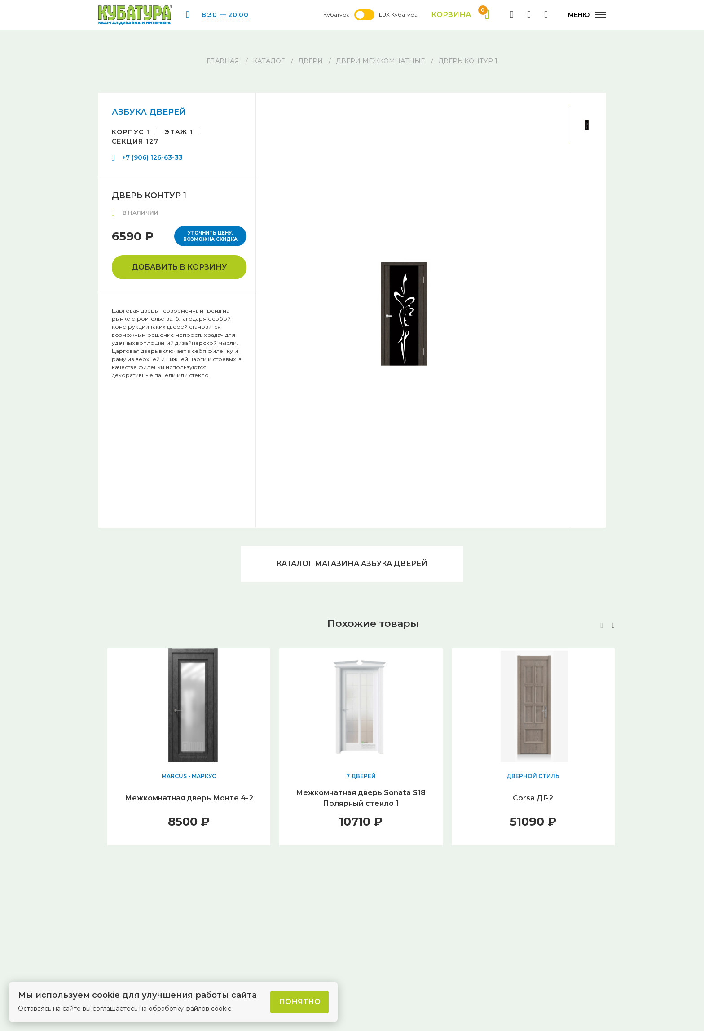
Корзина (460, 14)
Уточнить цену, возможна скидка (210, 236)
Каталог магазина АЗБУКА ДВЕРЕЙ (352, 563)
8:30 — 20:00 (225, 15)
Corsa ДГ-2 (533, 798)
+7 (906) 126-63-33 (152, 157)
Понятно (300, 1001)
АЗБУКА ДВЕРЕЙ (149, 112)
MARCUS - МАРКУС (189, 776)
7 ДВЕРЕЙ (361, 776)
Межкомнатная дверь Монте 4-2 (189, 798)
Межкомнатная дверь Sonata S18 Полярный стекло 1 (361, 798)
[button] (613, 625)
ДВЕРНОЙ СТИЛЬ (532, 776)
